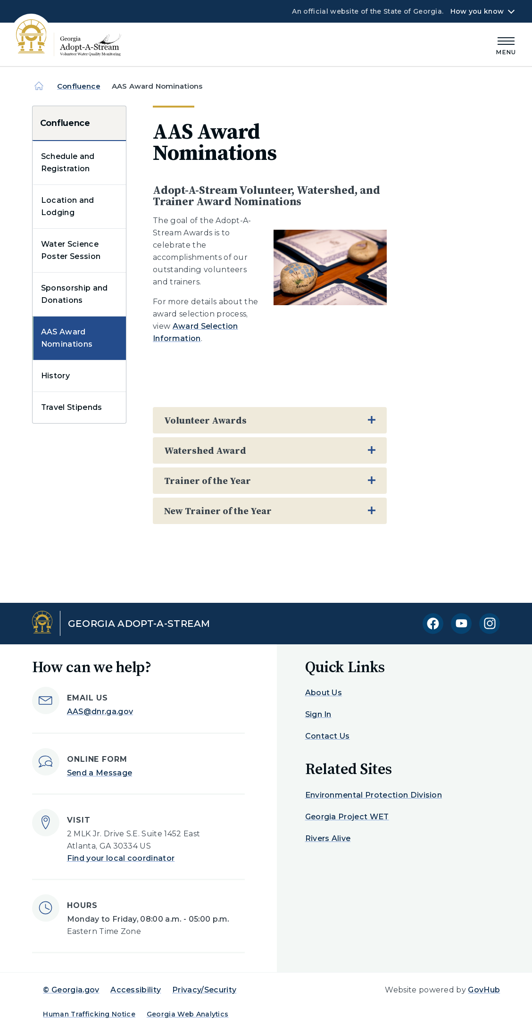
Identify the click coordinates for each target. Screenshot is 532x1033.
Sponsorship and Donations (74, 294)
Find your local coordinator (121, 858)
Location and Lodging (67, 206)
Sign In (318, 714)
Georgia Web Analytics (188, 1014)
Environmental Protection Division (373, 795)
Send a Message (99, 772)
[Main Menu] (506, 44)
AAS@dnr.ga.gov (100, 711)
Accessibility (135, 989)
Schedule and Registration (68, 162)
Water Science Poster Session (70, 250)
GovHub (484, 989)
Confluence (78, 86)
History (55, 375)
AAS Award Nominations (67, 338)
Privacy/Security (204, 989)
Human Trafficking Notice (89, 1014)
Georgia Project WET (347, 816)
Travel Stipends (71, 407)
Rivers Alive (328, 838)
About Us (323, 692)
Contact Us (327, 736)
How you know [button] (477, 11)
